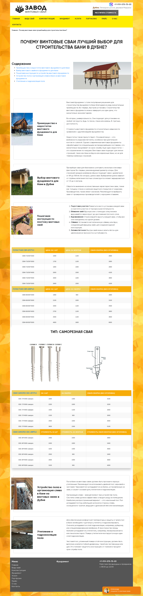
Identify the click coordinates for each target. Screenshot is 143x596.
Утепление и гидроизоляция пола (30, 81)
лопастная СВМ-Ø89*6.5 (23, 289)
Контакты (16, 25)
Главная (16, 19)
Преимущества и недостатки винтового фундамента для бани (43, 68)
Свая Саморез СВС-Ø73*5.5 (25, 393)
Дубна (96, 7)
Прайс (104, 19)
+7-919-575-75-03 (122, 4)
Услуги (78, 19)
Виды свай (29, 19)
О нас (114, 19)
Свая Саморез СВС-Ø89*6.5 (25, 432)
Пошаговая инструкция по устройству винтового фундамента (42, 73)
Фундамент (65, 19)
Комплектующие (47, 19)
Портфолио (91, 19)
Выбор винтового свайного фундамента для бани (37, 70)
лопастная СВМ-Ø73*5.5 (23, 250)
